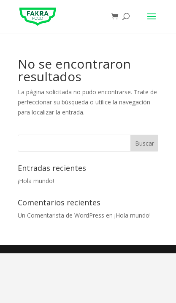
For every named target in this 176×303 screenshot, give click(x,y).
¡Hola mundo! (36, 181)
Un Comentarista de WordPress (61, 215)
